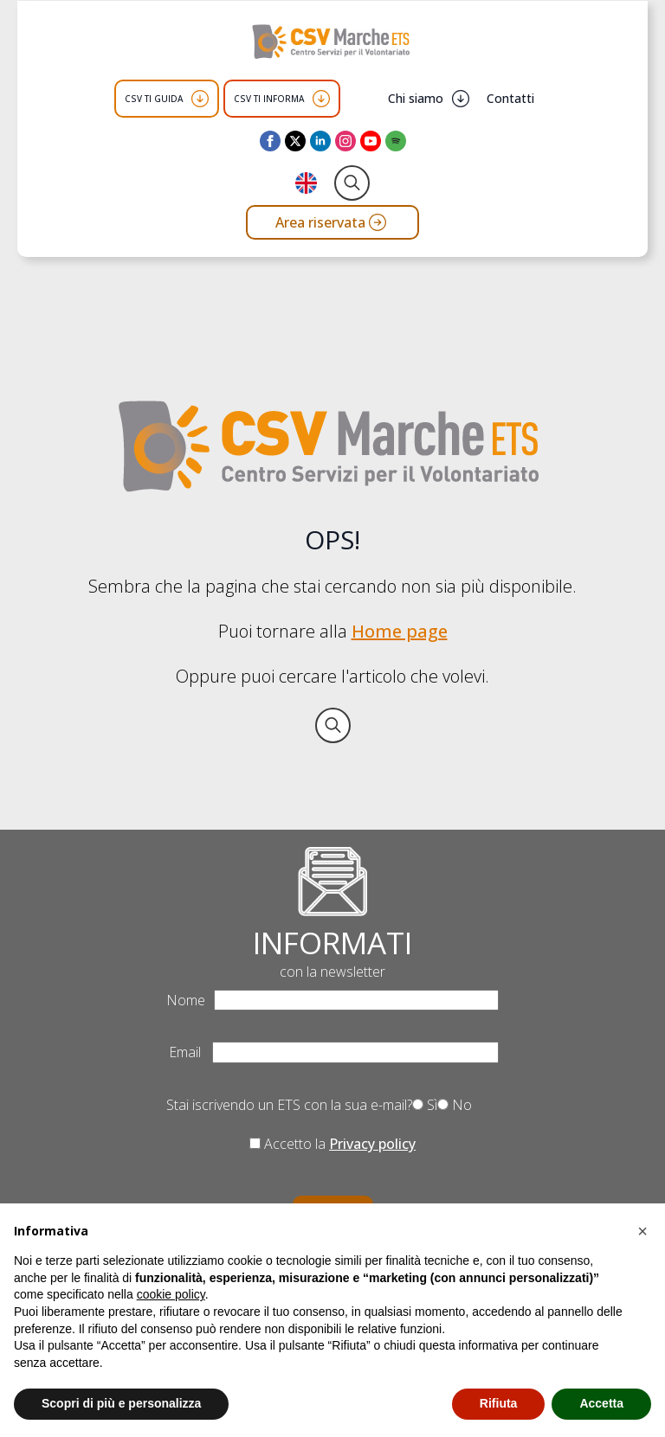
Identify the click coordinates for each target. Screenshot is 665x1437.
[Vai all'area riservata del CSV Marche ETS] (332, 222)
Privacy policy (372, 1143)
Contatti (510, 98)
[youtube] (370, 141)
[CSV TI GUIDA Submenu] (200, 98)
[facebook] (270, 141)
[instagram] (345, 141)
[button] (642, 1231)
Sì (424, 1104)
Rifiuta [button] (499, 1403)
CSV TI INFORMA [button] (269, 99)
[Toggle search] (352, 183)
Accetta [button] (601, 1403)
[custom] (395, 141)
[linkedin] (320, 141)
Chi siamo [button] (415, 98)
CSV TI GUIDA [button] (154, 99)
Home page (400, 631)
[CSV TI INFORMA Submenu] (321, 98)
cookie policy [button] (171, 1294)
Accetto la (332, 1143)
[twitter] (295, 141)
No (454, 1104)
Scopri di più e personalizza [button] (121, 1403)
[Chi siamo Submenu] (460, 98)
